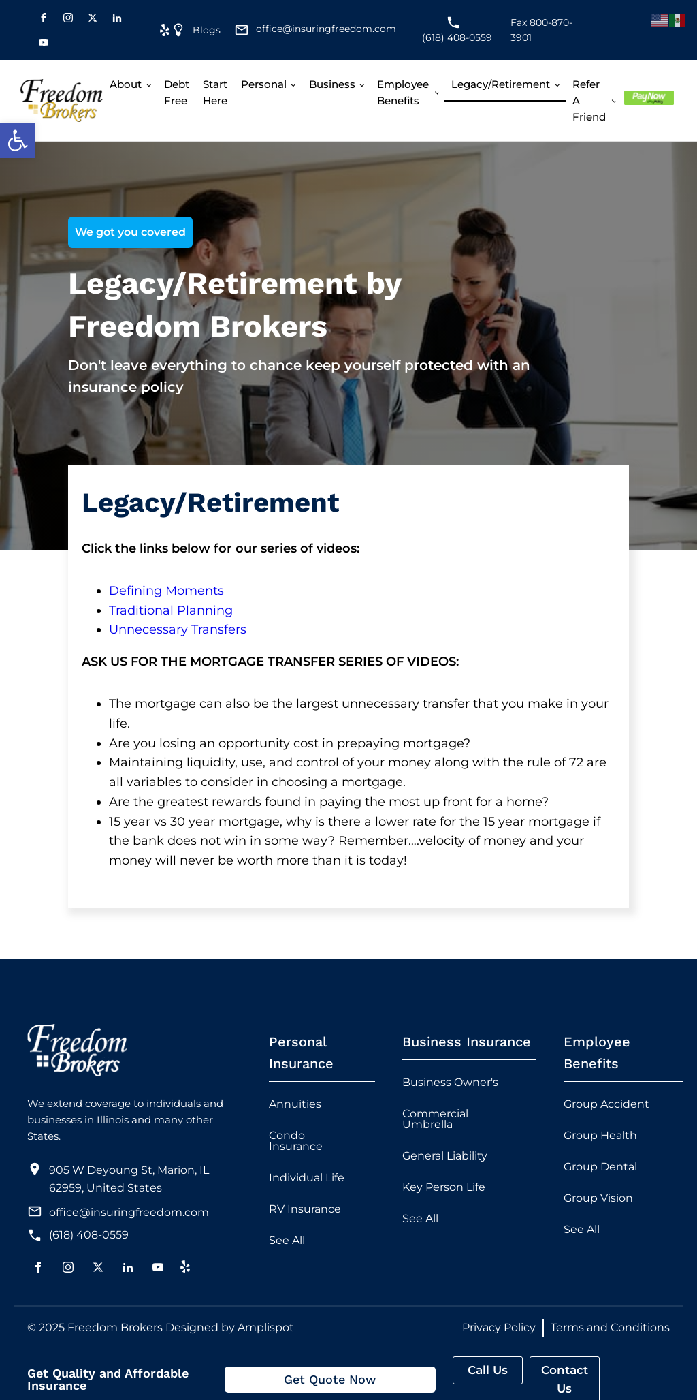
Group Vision (598, 1198)
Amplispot (266, 1327)
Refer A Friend (589, 100)
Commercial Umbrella (435, 1119)
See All (287, 1240)
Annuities (295, 1104)
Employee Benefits (403, 92)
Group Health (600, 1135)
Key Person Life (443, 1187)
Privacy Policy (499, 1327)
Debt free (176, 92)
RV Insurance (305, 1208)
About (126, 84)
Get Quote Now (330, 1379)
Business (332, 84)
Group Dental (600, 1166)
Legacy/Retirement (500, 84)
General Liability (444, 1155)
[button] (17, 140)
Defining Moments (166, 590)
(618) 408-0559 (89, 1234)
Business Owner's (450, 1082)
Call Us (488, 1370)
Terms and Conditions (610, 1327)
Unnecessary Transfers (177, 629)
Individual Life (306, 1177)
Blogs (207, 30)
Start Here (215, 92)
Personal (264, 84)
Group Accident (606, 1104)
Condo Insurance (296, 1141)
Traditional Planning (171, 610)
